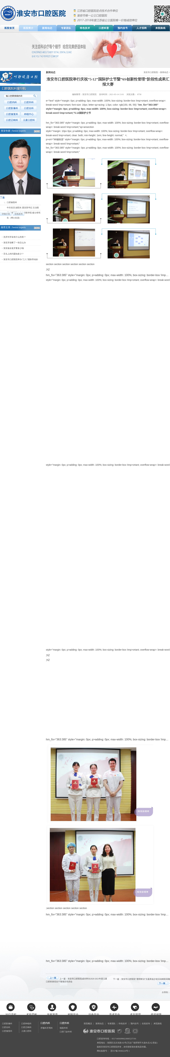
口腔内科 (12, 102)
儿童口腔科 (29, 120)
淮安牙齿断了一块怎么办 (14, 242)
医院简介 (28, 28)
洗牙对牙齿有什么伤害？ (14, 237)
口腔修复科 (12, 114)
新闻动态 (47, 28)
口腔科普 (104, 28)
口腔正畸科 (12, 120)
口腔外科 (29, 102)
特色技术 (85, 28)
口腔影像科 (12, 108)
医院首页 (9, 28)
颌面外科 (64, 1028)
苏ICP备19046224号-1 (120, 1051)
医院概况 (88, 1023)
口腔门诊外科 (66, 1032)
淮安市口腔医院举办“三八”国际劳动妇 (20, 259)
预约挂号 (123, 28)
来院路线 (160, 28)
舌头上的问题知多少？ (13, 254)
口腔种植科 (26, 1023)
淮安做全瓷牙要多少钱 (13, 248)
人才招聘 (142, 28)
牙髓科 (43, 1028)
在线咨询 (18, 214)
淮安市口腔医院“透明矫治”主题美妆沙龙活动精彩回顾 (145, 979)
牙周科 (50, 1028)
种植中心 (29, 114)
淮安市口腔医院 (151, 72)
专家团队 (66, 28)
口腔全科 (29, 108)
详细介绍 (6, 214)
